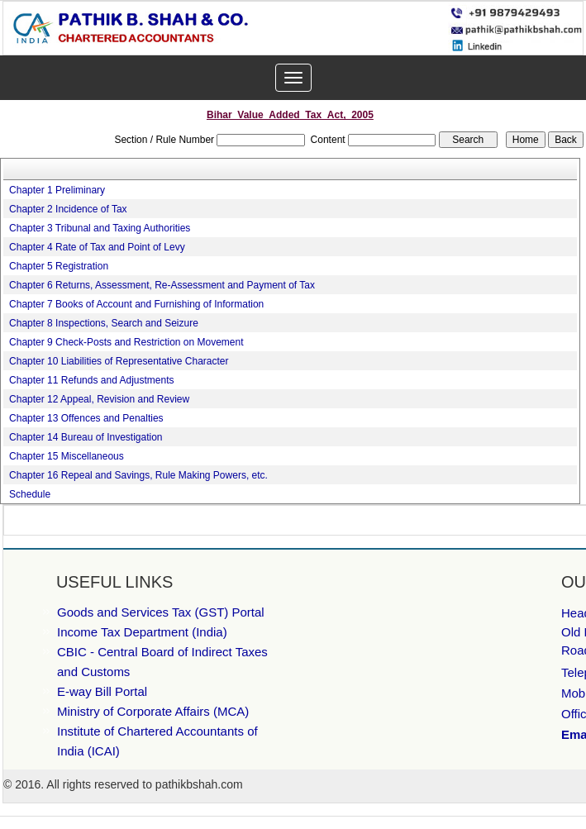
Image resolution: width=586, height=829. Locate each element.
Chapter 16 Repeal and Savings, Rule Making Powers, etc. (138, 475)
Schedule (29, 494)
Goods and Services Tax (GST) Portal (160, 612)
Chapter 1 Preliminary (57, 190)
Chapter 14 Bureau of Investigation (85, 437)
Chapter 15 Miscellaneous (66, 456)
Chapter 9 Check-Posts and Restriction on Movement (126, 342)
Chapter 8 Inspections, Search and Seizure (103, 323)
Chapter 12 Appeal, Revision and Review (99, 399)
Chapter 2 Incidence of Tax (68, 209)
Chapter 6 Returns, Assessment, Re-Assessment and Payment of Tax (162, 285)
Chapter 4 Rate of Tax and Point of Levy (97, 247)
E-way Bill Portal (102, 691)
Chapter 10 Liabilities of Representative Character (118, 361)
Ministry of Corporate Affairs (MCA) (153, 711)
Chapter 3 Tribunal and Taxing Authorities (99, 228)
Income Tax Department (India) (142, 632)
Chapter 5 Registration (58, 266)
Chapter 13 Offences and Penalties (86, 418)
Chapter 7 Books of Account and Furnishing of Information (136, 304)
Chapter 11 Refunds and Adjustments (91, 380)
